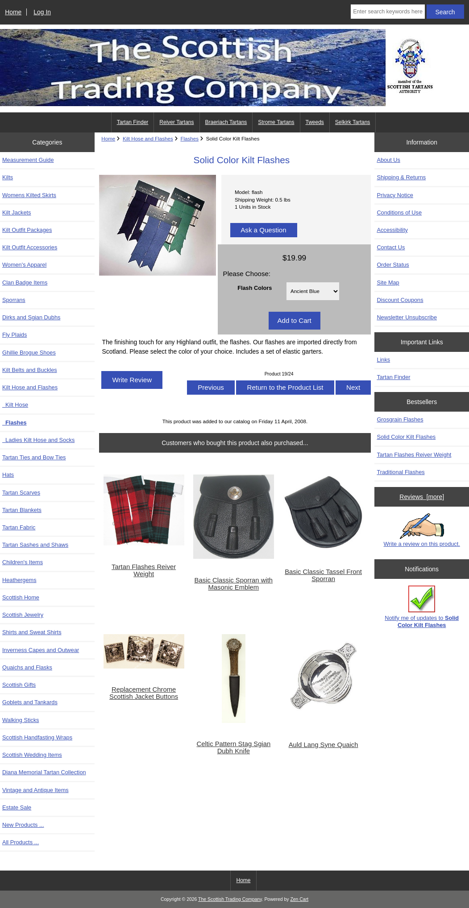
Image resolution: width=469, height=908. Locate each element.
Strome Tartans (276, 122)
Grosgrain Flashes (400, 419)
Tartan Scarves (21, 492)
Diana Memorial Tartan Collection (44, 772)
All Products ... (20, 842)
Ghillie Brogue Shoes (29, 352)
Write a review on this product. (422, 530)
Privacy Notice (395, 195)
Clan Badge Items (24, 282)
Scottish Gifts (19, 684)
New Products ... (23, 824)
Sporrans (13, 300)
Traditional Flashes (400, 472)
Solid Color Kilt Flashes (406, 436)
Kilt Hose (15, 404)
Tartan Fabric (18, 527)
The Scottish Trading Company (230, 899)
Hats (8, 474)
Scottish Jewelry (22, 614)
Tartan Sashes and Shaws (35, 544)
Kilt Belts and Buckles (29, 370)
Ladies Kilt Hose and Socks (38, 440)
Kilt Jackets (16, 212)
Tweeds (315, 122)
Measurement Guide (28, 160)
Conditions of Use (399, 212)
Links (383, 359)
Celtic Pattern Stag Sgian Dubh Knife (234, 747)
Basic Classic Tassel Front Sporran (323, 575)
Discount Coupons (400, 300)
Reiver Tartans (176, 122)
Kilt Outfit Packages (27, 230)
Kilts (7, 177)
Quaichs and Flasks (27, 667)
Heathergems (19, 580)
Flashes (189, 138)
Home (13, 12)
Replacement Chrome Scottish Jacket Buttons (143, 693)
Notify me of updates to (422, 607)
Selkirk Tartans (352, 122)
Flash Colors (254, 288)
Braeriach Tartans (226, 122)
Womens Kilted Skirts (29, 195)
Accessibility (392, 230)
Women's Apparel (24, 264)
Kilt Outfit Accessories (29, 247)
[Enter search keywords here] (388, 11)
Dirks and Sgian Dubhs (31, 317)
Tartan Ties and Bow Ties (34, 457)
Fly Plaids (14, 334)
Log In (42, 12)
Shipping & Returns (401, 177)
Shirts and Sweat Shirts (32, 632)
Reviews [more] (421, 496)
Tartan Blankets (22, 510)
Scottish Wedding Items (32, 754)
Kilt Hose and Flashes (148, 138)
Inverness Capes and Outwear (40, 650)
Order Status (393, 264)
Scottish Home (20, 597)
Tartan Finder (133, 122)
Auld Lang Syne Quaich (323, 744)
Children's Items (22, 562)
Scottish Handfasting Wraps (37, 737)
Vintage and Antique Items (35, 790)
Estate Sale (16, 807)
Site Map (388, 282)
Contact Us (391, 247)
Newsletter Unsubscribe (407, 317)
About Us (388, 160)
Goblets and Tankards (30, 702)
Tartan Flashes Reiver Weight (144, 570)
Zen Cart (299, 899)
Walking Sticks (20, 720)
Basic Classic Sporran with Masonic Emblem (234, 584)
